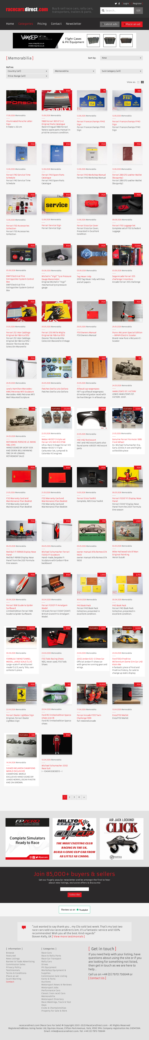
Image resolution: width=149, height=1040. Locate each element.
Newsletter (73, 23)
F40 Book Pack (84, 605)
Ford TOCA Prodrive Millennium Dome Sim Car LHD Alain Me (127, 662)
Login (126, 3)
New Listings (13, 958)
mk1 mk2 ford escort (86, 440)
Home (10, 23)
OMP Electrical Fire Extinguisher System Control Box (20, 279)
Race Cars (46, 952)
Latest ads (109, 24)
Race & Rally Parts (51, 955)
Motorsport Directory (52, 999)
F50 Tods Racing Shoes (53, 659)
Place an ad (132, 24)
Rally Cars (46, 961)
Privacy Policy (13, 967)
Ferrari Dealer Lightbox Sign (20, 715)
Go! (138, 10)
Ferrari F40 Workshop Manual (91, 175)
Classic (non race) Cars (53, 993)
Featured (11, 955)
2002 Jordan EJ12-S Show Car (90, 659)
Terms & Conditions (16, 973)
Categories (25, 23)
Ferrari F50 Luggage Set (123, 225)
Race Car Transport (51, 958)
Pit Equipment (48, 967)
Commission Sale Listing (54, 976)
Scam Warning (13, 979)
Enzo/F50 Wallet (120, 715)
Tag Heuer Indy (84, 276)
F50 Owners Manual (86, 332)
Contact (56, 23)
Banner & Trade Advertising (20, 961)
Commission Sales (15, 964)
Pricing (42, 23)
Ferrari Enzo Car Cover (87, 225)
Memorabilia (48, 996)
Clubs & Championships (53, 1008)
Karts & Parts (48, 979)
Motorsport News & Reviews (56, 984)
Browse (10, 952)
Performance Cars (50, 990)
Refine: (10, 67)
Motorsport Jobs (49, 987)
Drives (44, 964)
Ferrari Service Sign (51, 225)
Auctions (46, 981)
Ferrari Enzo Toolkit (86, 498)
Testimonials (13, 970)
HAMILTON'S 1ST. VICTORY (124, 391)
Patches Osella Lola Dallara (55, 389)
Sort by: (92, 58)
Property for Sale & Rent (54, 1010)
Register (137, 3)
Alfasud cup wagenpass (88, 389)
